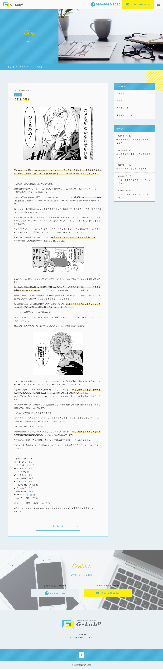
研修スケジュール (124, 115)
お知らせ (120, 93)
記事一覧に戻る (58, 526)
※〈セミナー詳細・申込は (29, 503)
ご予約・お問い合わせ (140, 4)
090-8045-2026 (58, 593)
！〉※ (47, 503)
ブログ (18, 94)
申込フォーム (122, 108)
